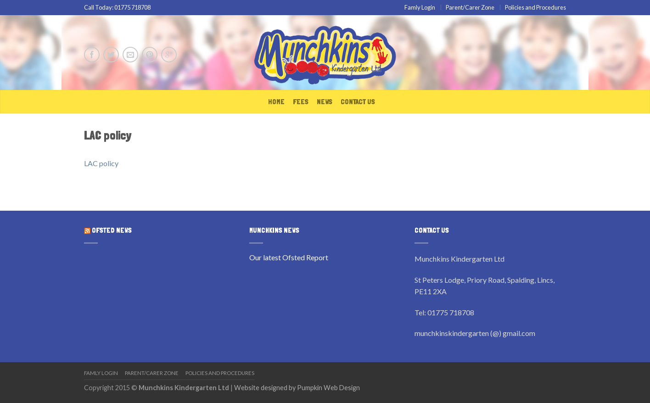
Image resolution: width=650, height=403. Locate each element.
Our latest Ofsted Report (288, 257)
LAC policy (101, 163)
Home (276, 101)
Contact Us (358, 101)
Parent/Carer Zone (470, 7)
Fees (300, 101)
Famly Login (419, 7)
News (324, 101)
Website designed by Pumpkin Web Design (297, 388)
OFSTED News (112, 230)
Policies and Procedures (535, 7)
